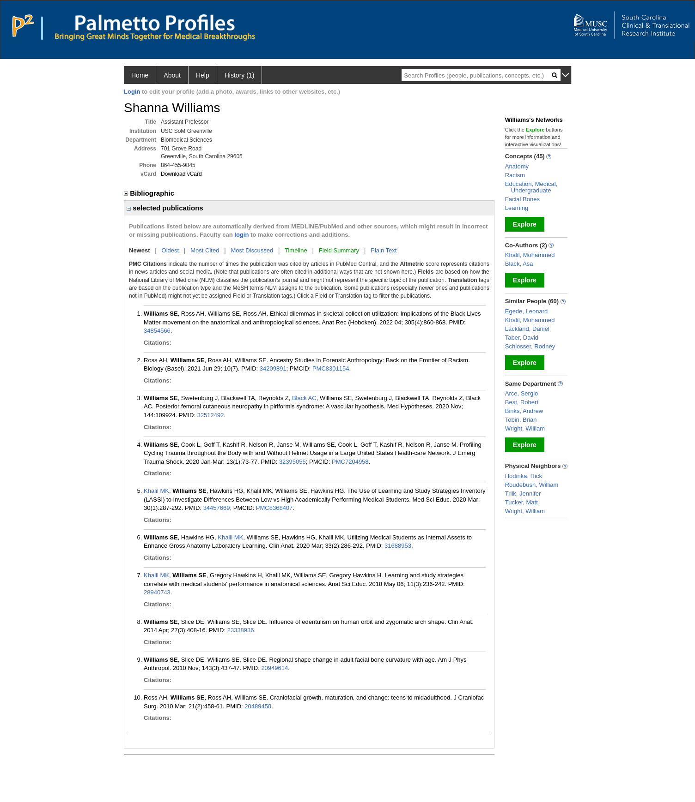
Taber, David (521, 337)
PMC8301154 (330, 368)
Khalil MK (156, 490)
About (172, 75)
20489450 (257, 706)
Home (139, 75)
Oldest (170, 250)
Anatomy (517, 166)
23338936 (240, 630)
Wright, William (525, 428)
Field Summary (339, 250)
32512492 (210, 415)
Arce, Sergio (521, 393)
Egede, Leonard (526, 311)
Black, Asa (519, 263)
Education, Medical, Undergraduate (531, 187)
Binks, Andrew (524, 410)
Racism (515, 175)
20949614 (274, 667)
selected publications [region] (165, 208)
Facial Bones (522, 199)
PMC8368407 (274, 507)
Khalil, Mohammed (530, 254)
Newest (139, 250)
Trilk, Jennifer (523, 493)
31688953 (397, 545)
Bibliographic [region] (150, 193)
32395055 (292, 461)
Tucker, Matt (521, 502)
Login (132, 91)
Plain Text (383, 250)
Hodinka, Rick (523, 476)
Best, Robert (521, 402)
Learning (517, 207)
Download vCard (181, 174)
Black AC (304, 398)
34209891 (273, 368)
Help (202, 75)
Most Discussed (252, 250)
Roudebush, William (532, 484)
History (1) (240, 75)
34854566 (157, 330)
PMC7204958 (350, 461)
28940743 (157, 592)
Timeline (296, 250)
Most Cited (204, 250)
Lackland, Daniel (527, 328)
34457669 (216, 507)
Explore (524, 224)
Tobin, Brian (521, 419)
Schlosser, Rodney (530, 346)
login (241, 234)
